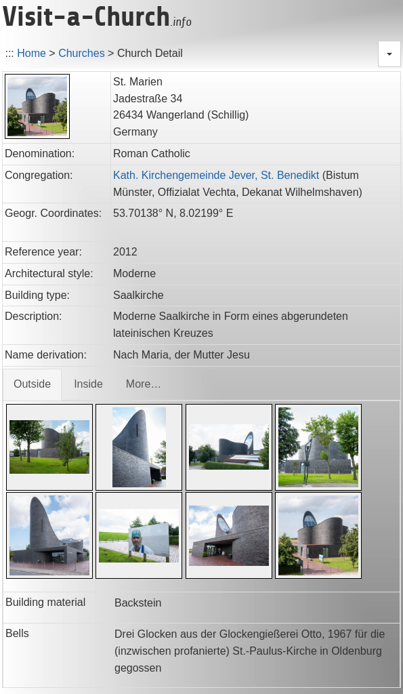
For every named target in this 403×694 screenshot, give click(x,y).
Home (31, 53)
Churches (81, 53)
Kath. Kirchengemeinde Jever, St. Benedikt (216, 175)
